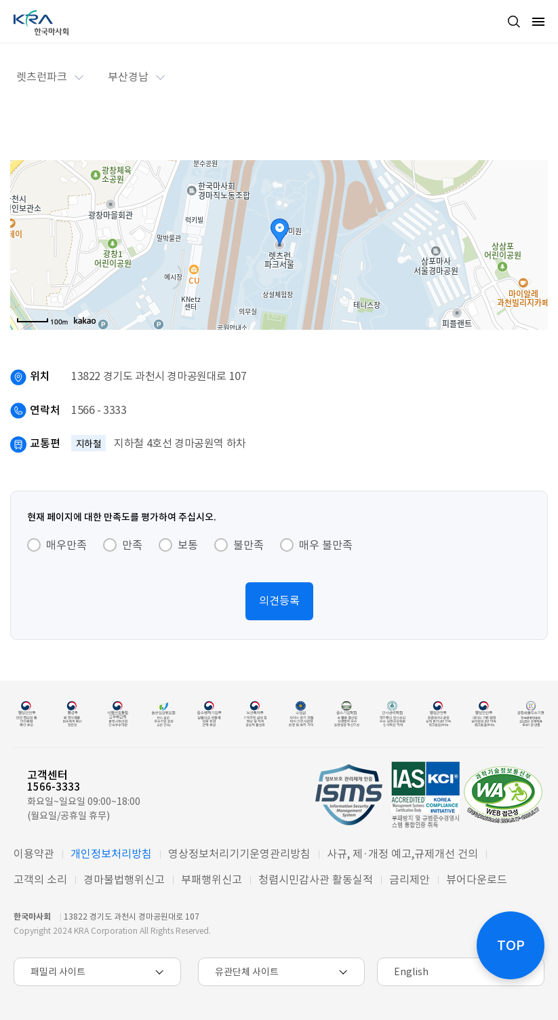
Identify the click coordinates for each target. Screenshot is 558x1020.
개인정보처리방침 (111, 854)
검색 (514, 22)
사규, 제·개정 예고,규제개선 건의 (402, 854)
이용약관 (34, 854)
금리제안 (409, 879)
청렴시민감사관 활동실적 (315, 879)
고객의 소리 (40, 879)
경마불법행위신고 (124, 879)
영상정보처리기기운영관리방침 (239, 854)
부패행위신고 (211, 879)
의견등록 (279, 600)
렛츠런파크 (41, 76)
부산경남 (128, 76)
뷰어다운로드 (476, 879)
